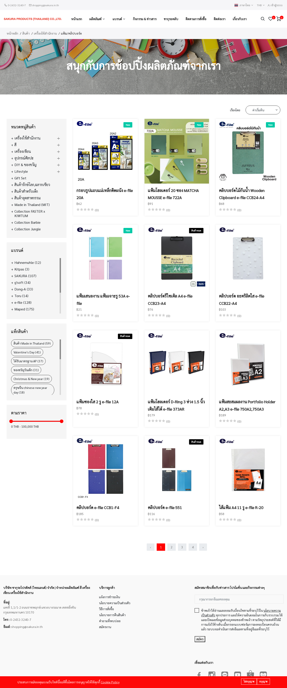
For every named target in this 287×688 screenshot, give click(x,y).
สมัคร (199, 639)
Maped (24, 309)
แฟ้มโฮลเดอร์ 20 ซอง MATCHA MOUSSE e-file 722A (173, 194)
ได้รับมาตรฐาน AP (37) (28, 361)
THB (261, 5)
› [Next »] (203, 547)
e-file (22, 302)
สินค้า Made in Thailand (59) (32, 343)
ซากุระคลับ (171, 19)
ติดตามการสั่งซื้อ (195, 19)
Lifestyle (21, 171)
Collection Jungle (27, 229)
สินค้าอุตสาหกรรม (27, 198)
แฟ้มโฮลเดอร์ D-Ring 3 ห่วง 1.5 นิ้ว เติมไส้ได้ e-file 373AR (176, 405)
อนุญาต (263, 681)
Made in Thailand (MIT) (32, 204)
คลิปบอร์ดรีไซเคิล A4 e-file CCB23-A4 (170, 299)
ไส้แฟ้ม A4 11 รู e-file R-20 (241, 507)
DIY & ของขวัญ (25, 165)
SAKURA (25, 276)
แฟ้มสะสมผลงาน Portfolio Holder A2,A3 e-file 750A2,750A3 (247, 405)
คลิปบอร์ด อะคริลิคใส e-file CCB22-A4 (241, 299)
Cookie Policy (110, 682)
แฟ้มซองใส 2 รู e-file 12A (97, 401)
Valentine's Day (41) (27, 352)
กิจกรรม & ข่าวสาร (144, 19)
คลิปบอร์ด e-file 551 (165, 507)
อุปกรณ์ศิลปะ (23, 158)
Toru (21, 296)
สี (15, 145)
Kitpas (21, 269)
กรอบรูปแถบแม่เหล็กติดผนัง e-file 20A (104, 194)
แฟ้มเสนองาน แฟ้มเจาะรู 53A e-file (103, 299)
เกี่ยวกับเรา (240, 19)
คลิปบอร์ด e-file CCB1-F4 (97, 507)
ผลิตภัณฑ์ (95, 19)
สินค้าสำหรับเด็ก (26, 191)
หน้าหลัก (12, 33)
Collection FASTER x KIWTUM (29, 213)
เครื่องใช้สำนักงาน (45, 33)
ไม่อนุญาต (249, 681)
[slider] (11, 421)
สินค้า (26, 33)
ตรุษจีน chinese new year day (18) (30, 390)
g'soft (22, 282)
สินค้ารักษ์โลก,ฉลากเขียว (32, 184)
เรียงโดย (235, 110)
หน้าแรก (76, 19)
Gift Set (20, 178)
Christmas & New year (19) (31, 379)
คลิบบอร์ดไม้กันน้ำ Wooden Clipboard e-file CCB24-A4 (242, 194)
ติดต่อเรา (219, 19)
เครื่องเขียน (22, 151)
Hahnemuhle (27, 262)
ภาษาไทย (244, 5)
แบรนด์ (117, 19)
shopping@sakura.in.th (45, 5)
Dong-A (23, 289)
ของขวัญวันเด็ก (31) (26, 370)
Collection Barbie (27, 222)
